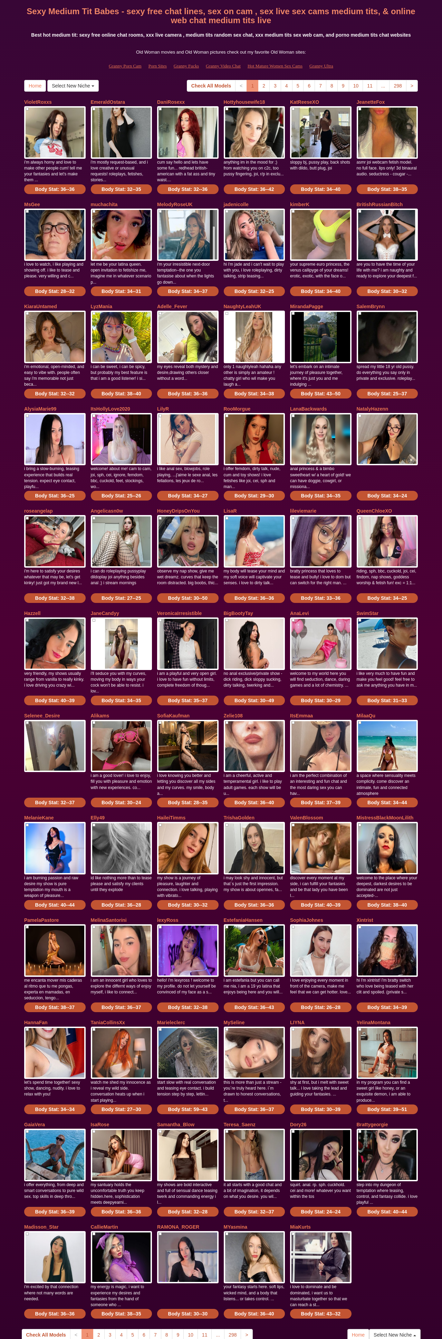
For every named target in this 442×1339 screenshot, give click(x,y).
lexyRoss (167, 863)
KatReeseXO (304, 102)
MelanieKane (39, 768)
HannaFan (36, 958)
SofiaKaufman (173, 673)
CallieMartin (104, 1148)
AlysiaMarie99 (40, 387)
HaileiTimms (171, 768)
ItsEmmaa (301, 673)
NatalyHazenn (372, 387)
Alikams (100, 673)
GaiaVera (34, 1053)
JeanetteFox (371, 102)
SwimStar (368, 577)
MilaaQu (366, 673)
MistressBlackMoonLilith (385, 768)
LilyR (163, 387)
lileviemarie (303, 482)
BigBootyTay (238, 577)
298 (398, 86)
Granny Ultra (321, 65)
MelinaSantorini (109, 863)
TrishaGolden (239, 768)
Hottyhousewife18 (244, 102)
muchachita (104, 197)
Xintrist (365, 863)
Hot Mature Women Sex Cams (275, 65)
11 (370, 86)
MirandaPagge (306, 292)
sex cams (327, 1279)
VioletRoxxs (38, 102)
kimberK (299, 197)
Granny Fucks (186, 65)
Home (35, 86)
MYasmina (235, 1148)
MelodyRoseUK (175, 197)
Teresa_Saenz (240, 1053)
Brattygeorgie (372, 1053)
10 (356, 86)
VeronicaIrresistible (179, 577)
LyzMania (102, 292)
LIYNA (297, 958)
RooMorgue (237, 387)
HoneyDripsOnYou (178, 482)
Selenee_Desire (42, 673)
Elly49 (98, 768)
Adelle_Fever (172, 292)
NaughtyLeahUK (242, 292)
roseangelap (38, 482)
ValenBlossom (306, 768)
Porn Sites (157, 65)
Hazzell (32, 577)
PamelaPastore (41, 863)
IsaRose (100, 1053)
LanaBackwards (308, 387)
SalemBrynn (371, 292)
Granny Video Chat (223, 65)
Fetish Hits (214, 1329)
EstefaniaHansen (243, 863)
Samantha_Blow (175, 1053)
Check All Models (211, 86)
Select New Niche (73, 86)
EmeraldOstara (108, 102)
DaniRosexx (171, 102)
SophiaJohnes (306, 863)
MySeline (234, 958)
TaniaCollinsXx (108, 958)
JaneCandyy (105, 577)
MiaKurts (300, 1148)
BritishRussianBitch (380, 197)
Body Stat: (55, 182)
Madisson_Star (41, 1148)
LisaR (230, 482)
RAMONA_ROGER (178, 1148)
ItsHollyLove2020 (110, 387)
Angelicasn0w (107, 482)
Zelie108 (233, 673)
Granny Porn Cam (125, 65)
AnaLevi (299, 577)
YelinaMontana (374, 958)
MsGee (32, 197)
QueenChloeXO (374, 482)
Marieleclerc (171, 958)
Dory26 (298, 1053)
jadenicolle (236, 197)
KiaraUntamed (40, 292)
